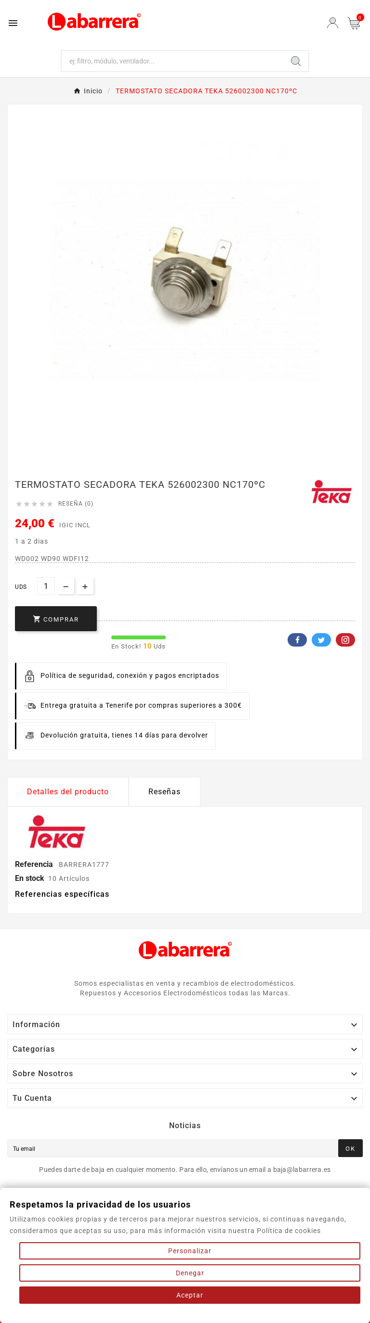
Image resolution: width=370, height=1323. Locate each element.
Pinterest (345, 640)
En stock (29, 878)
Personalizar (189, 1251)
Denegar (190, 1273)
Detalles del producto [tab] (68, 791)
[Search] (296, 61)
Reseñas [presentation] (164, 791)
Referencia (35, 864)
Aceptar (189, 1295)
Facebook (297, 640)
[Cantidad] (46, 586)
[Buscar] (173, 61)
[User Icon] (332, 22)
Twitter (321, 640)
